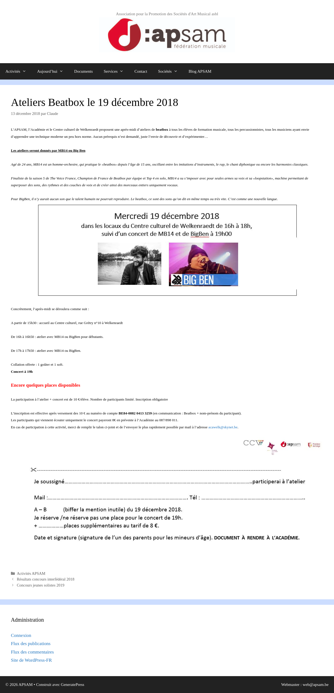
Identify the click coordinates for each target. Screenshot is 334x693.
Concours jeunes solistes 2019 (40, 585)
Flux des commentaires (32, 652)
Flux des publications (30, 643)
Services (116, 71)
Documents (83, 71)
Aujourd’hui (53, 71)
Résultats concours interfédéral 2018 (45, 579)
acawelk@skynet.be (223, 427)
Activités (18, 71)
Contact (140, 71)
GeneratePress (72, 684)
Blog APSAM (200, 71)
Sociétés (170, 71)
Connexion (21, 635)
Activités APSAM (31, 573)
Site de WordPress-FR (31, 660)
